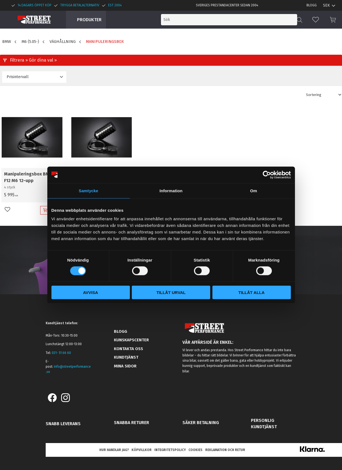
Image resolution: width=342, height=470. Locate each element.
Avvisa (90, 292)
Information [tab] (171, 190)
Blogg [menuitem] (312, 5)
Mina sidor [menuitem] (125, 366)
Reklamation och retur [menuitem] (225, 450)
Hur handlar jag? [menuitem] (114, 450)
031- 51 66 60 (61, 353)
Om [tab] (253, 190)
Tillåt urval (170, 292)
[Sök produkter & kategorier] (251, 19)
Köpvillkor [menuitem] (142, 450)
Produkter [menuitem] (89, 19)
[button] (315, 20)
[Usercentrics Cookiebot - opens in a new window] (267, 175)
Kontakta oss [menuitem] (128, 348)
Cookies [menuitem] (195, 450)
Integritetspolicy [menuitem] (170, 450)
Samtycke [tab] (88, 190)
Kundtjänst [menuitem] (126, 357)
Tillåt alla (251, 292)
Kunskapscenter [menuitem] (131, 339)
